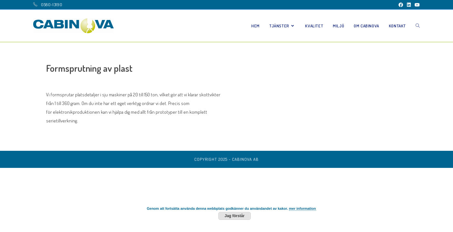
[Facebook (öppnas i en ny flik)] (401, 5)
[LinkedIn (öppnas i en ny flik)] (409, 5)
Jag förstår (235, 216)
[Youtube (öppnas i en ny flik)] (416, 5)
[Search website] (418, 26)
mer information (302, 208)
